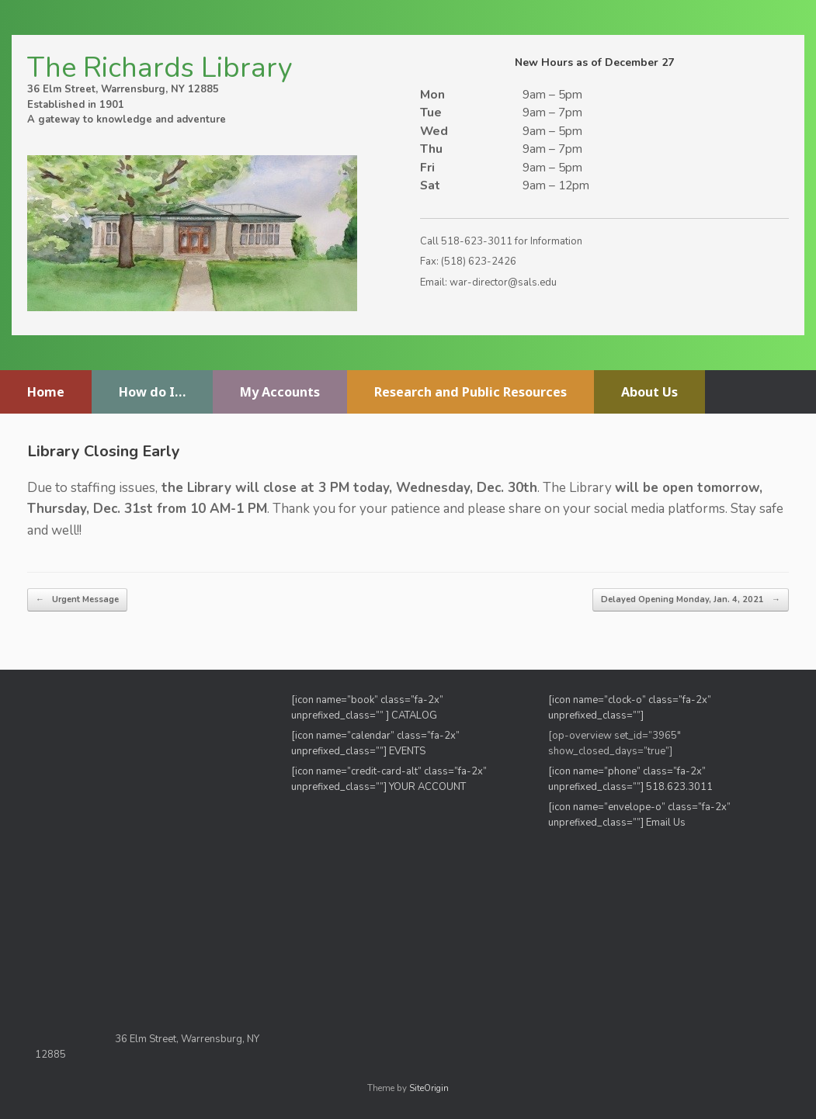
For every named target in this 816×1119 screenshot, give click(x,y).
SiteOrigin (429, 1088)
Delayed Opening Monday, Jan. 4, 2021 (690, 600)
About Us (649, 391)
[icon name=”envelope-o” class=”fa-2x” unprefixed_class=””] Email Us (639, 815)
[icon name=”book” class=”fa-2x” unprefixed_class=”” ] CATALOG (367, 707)
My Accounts (280, 391)
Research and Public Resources (470, 391)
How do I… (152, 391)
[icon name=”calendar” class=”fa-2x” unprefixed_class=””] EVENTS (375, 743)
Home (45, 391)
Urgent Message (77, 600)
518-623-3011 (476, 241)
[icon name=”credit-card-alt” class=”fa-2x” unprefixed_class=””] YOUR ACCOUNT (389, 779)
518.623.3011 (680, 787)
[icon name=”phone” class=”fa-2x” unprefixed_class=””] (627, 779)
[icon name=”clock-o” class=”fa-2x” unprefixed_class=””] (629, 707)
